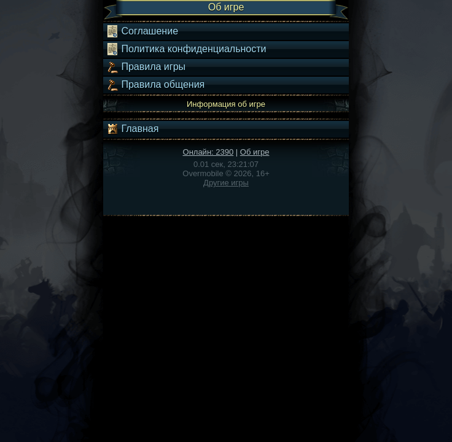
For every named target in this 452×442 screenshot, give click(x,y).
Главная (132, 129)
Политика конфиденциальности (186, 49)
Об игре (255, 152)
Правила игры (145, 67)
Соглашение (142, 31)
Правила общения (155, 85)
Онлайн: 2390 (208, 152)
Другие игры (226, 182)
